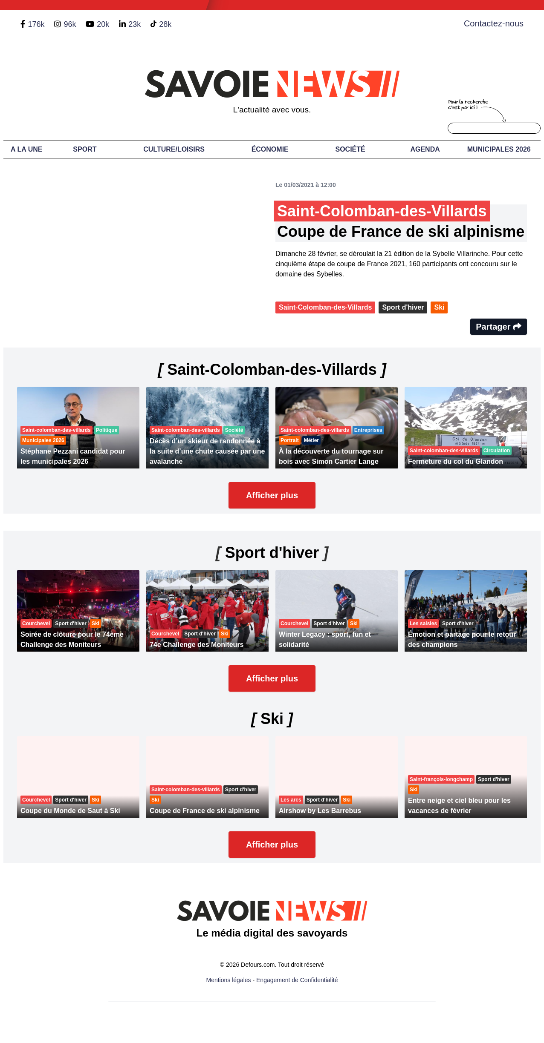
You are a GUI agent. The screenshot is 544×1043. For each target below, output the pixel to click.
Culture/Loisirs (174, 149)
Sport (84, 149)
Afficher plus (272, 495)
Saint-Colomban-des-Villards (325, 307)
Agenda (425, 149)
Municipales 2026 (499, 149)
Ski (439, 307)
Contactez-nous (494, 23)
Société (350, 149)
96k (70, 24)
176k (36, 24)
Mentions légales (228, 980)
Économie (270, 149)
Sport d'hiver (403, 307)
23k (134, 24)
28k (165, 24)
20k (103, 24)
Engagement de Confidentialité (297, 980)
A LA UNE (26, 149)
